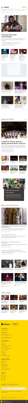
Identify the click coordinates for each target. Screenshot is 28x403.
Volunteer (3, 362)
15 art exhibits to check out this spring (7, 150)
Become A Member (4, 365)
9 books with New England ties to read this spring (4, 162)
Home (2, 12)
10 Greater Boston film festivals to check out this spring (13, 172)
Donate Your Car (4, 366)
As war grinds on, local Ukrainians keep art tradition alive (13, 311)
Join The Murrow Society (5, 368)
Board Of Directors (4, 347)
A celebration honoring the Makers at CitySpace (14, 197)
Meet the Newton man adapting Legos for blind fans (22, 311)
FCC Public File (3, 397)
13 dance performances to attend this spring (8, 151)
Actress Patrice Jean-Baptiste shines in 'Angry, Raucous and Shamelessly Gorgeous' (20, 91)
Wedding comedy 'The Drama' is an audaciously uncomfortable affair (7, 106)
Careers (2, 351)
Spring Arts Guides (7, 119)
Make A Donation (4, 361)
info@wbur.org (4, 332)
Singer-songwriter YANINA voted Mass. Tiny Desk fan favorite (10, 43)
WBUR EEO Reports (8, 397)
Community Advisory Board (6, 348)
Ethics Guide (3, 354)
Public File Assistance (14, 397)
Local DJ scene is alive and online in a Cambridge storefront (13, 301)
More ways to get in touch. (6, 337)
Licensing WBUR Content (5, 355)
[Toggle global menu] (2, 7)
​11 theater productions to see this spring (7, 149)
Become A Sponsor (4, 369)
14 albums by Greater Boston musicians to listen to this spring (22, 172)
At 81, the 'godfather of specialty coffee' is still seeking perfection (4, 311)
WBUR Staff (3, 352)
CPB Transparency (4, 350)
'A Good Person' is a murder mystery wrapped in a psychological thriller (20, 106)
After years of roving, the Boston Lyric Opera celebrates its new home (7, 283)
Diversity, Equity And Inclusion (6, 345)
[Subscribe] (25, 388)
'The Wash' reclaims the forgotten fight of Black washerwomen (22, 57)
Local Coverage (5, 12)
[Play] (1, 286)
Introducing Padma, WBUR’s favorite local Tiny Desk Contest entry (11, 42)
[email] (14, 388)
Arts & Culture (11, 12)
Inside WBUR (3, 344)
